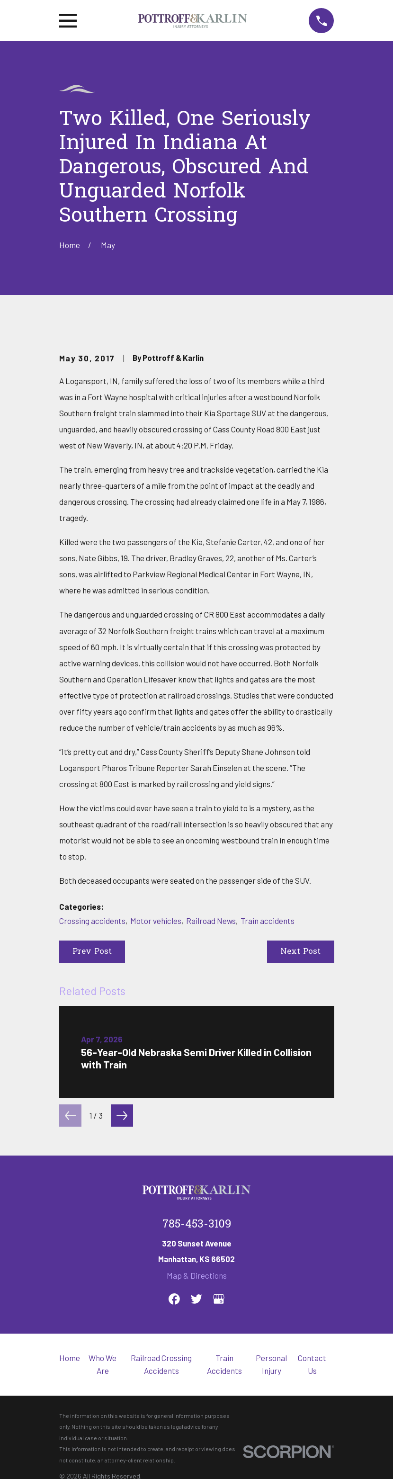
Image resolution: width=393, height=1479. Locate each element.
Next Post (300, 952)
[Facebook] (174, 1299)
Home (69, 1357)
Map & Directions (197, 1275)
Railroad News (211, 920)
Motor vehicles (155, 920)
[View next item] (122, 1115)
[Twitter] (196, 1299)
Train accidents (268, 920)
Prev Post (92, 952)
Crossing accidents (92, 920)
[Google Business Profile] (218, 1299)
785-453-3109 (196, 1225)
